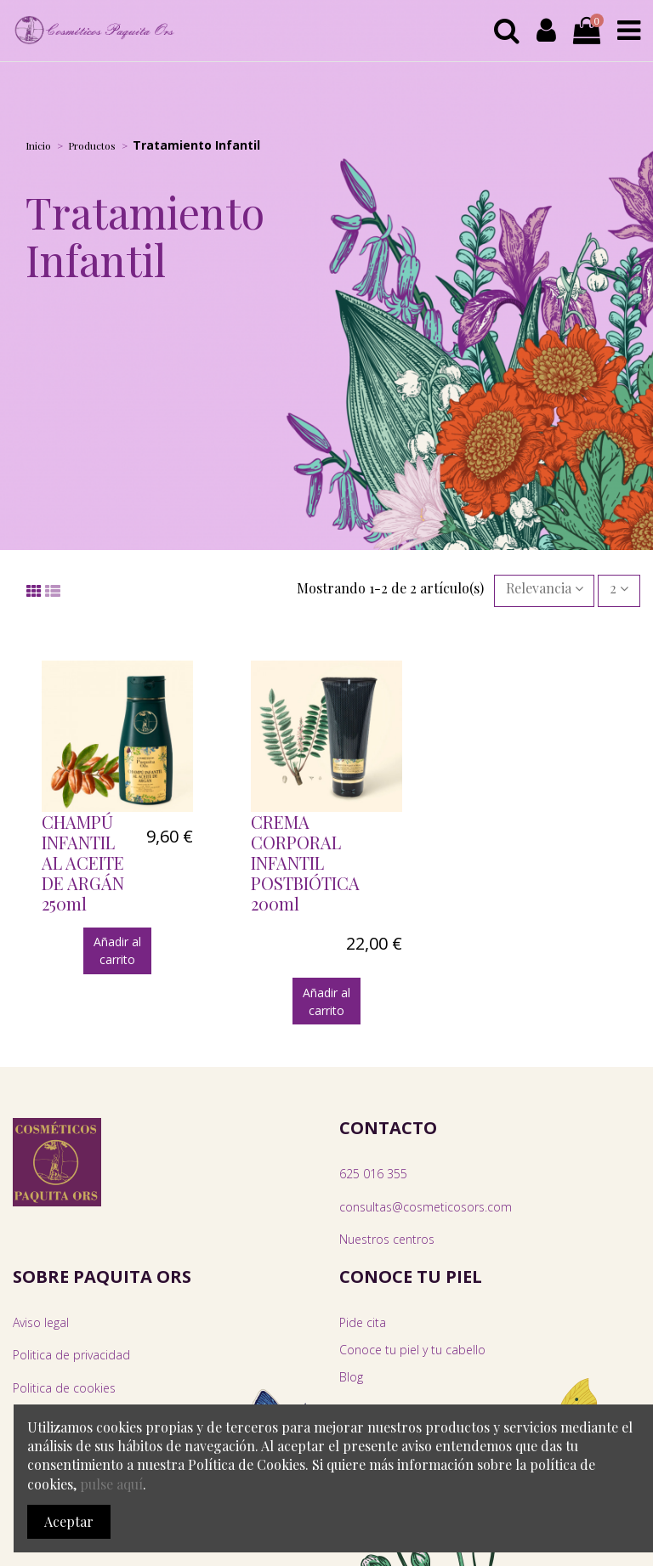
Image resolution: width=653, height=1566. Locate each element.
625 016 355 (373, 1174)
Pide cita (362, 1322)
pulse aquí (111, 1484)
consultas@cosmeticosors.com (425, 1207)
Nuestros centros (386, 1239)
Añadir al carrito (117, 950)
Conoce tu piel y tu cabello (412, 1350)
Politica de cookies (64, 1388)
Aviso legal (41, 1322)
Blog (351, 1377)
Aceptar (69, 1521)
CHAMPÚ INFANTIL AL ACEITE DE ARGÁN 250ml (83, 862)
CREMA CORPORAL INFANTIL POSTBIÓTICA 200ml (305, 862)
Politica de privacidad (71, 1355)
